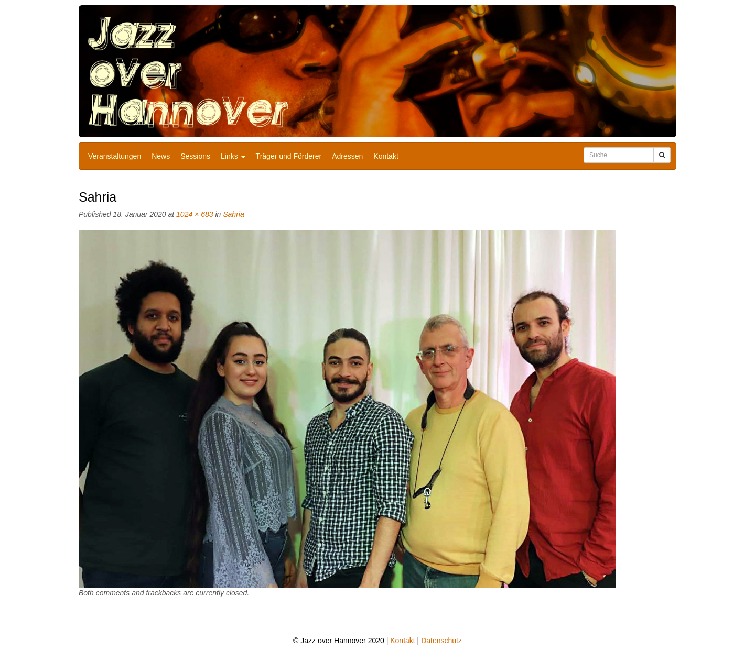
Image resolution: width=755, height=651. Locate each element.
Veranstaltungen (114, 156)
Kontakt (385, 156)
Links (233, 156)
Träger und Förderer (289, 156)
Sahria (233, 214)
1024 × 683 (194, 214)
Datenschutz (441, 640)
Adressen (347, 156)
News (161, 156)
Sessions (195, 156)
